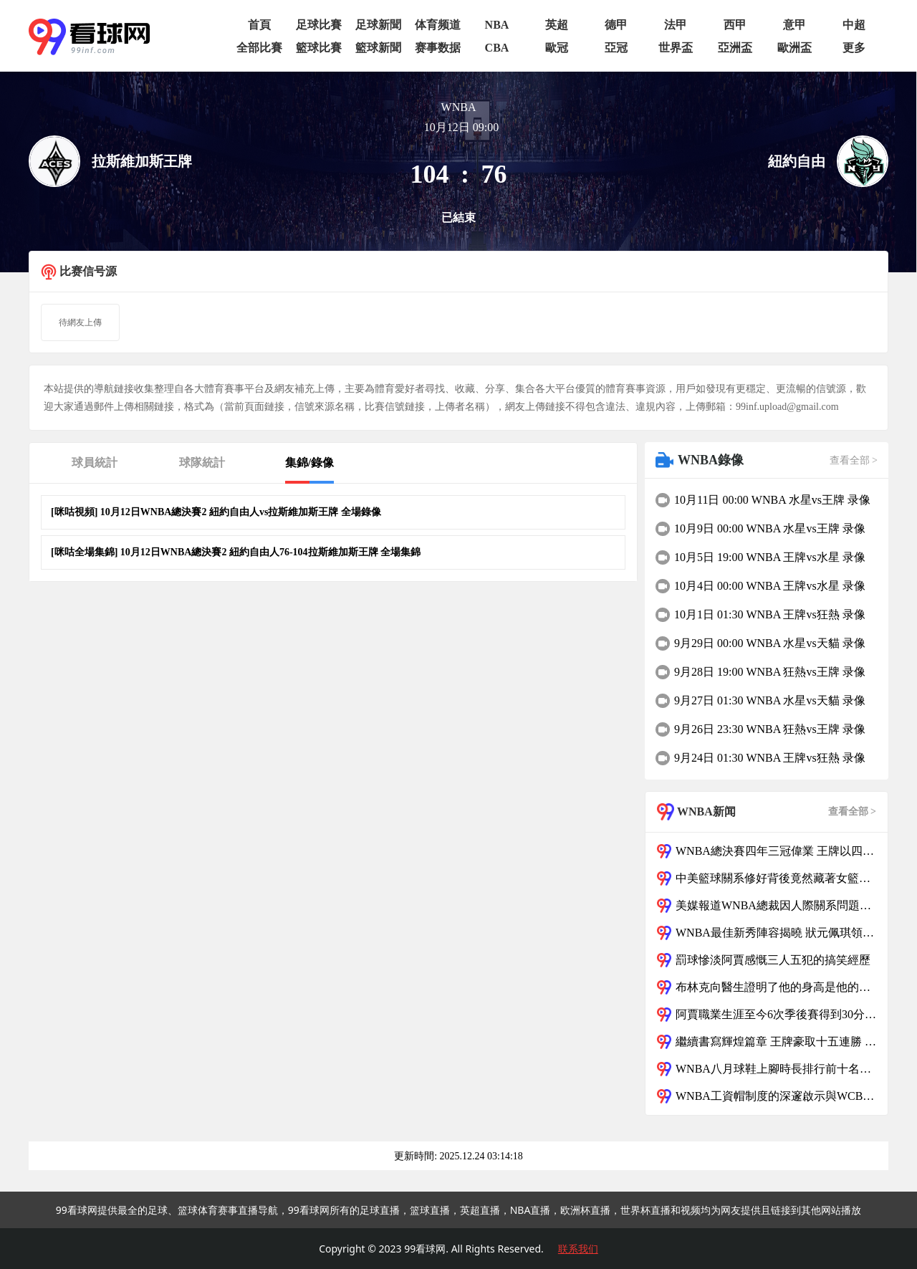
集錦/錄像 (309, 462)
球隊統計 (202, 462)
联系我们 (578, 1248)
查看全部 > (854, 460)
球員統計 (94, 462)
